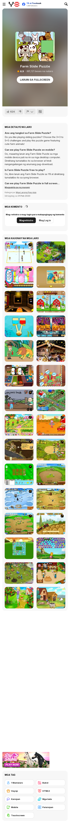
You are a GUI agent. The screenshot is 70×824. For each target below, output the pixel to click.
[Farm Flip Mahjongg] (19, 548)
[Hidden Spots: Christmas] (51, 351)
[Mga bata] (50, 799)
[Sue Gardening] (19, 425)
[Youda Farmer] (19, 449)
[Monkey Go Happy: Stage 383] (19, 301)
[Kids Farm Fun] (51, 277)
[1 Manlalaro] (19, 783)
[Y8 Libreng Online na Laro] (14, 4)
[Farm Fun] (19, 474)
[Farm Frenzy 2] (51, 474)
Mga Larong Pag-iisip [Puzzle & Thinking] (26, 192)
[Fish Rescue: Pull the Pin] (19, 326)
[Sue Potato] (51, 425)
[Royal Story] (51, 252)
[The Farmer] (51, 400)
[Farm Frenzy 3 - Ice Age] (19, 499)
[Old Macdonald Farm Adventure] (51, 597)
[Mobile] (19, 807)
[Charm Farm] (19, 573)
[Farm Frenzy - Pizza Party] (19, 523)
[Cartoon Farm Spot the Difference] (51, 301)
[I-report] (30, 111)
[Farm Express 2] (51, 523)
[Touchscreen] (19, 815)
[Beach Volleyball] (19, 252)
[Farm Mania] (51, 449)
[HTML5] (50, 791)
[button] (17, 187)
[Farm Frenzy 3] (51, 499)
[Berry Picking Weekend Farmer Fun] (19, 597)
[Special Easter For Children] (19, 277)
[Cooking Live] (19, 375)
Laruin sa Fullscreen (35, 79)
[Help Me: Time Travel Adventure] (19, 351)
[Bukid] (50, 783)
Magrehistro (26, 220)
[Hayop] (19, 791)
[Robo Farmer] (19, 400)
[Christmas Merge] (51, 375)
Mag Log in (45, 220)
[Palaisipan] (50, 807)
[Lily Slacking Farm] (51, 573)
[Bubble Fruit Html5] (51, 548)
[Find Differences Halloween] (51, 326)
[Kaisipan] (19, 799)
